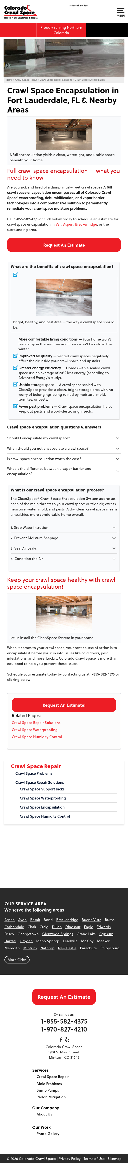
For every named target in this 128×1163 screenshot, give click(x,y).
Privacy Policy (70, 1158)
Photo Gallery (48, 1133)
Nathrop (47, 948)
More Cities (17, 959)
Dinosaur (72, 926)
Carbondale (14, 926)
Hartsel (10, 940)
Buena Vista (91, 919)
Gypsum (106, 933)
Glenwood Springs (57, 933)
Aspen (68, 224)
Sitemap (115, 1158)
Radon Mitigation (51, 1096)
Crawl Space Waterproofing (35, 729)
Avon (22, 919)
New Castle (67, 948)
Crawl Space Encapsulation (42, 807)
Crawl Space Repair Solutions (36, 722)
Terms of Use (94, 1158)
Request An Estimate (64, 245)
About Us (44, 1114)
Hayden (26, 940)
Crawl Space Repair (36, 766)
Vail (58, 224)
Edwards (104, 926)
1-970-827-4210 (64, 1029)
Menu (120, 12)
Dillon (57, 926)
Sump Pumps (48, 1090)
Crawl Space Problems (33, 773)
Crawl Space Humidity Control (37, 736)
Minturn (30, 948)
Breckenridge (86, 224)
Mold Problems (49, 1083)
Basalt (35, 919)
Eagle (88, 926)
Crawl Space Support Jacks (42, 789)
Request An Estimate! (64, 705)
